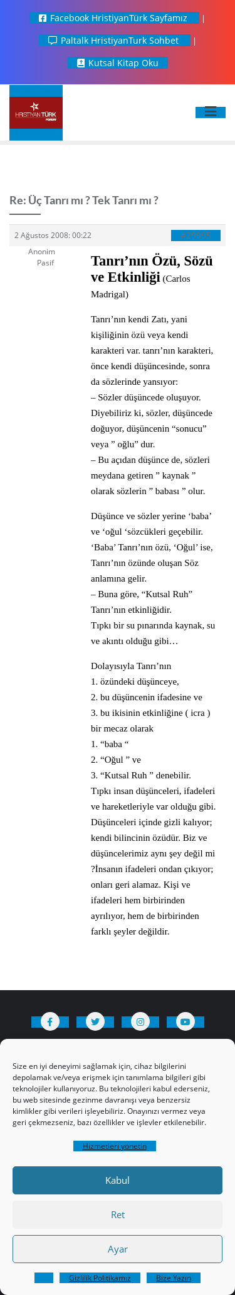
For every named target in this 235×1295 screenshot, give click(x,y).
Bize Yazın (173, 1278)
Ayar (118, 1249)
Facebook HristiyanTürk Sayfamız (114, 18)
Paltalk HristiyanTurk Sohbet (114, 40)
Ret (118, 1214)
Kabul (117, 1180)
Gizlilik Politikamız (100, 1278)
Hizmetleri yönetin (115, 1146)
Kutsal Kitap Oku (118, 63)
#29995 (195, 235)
